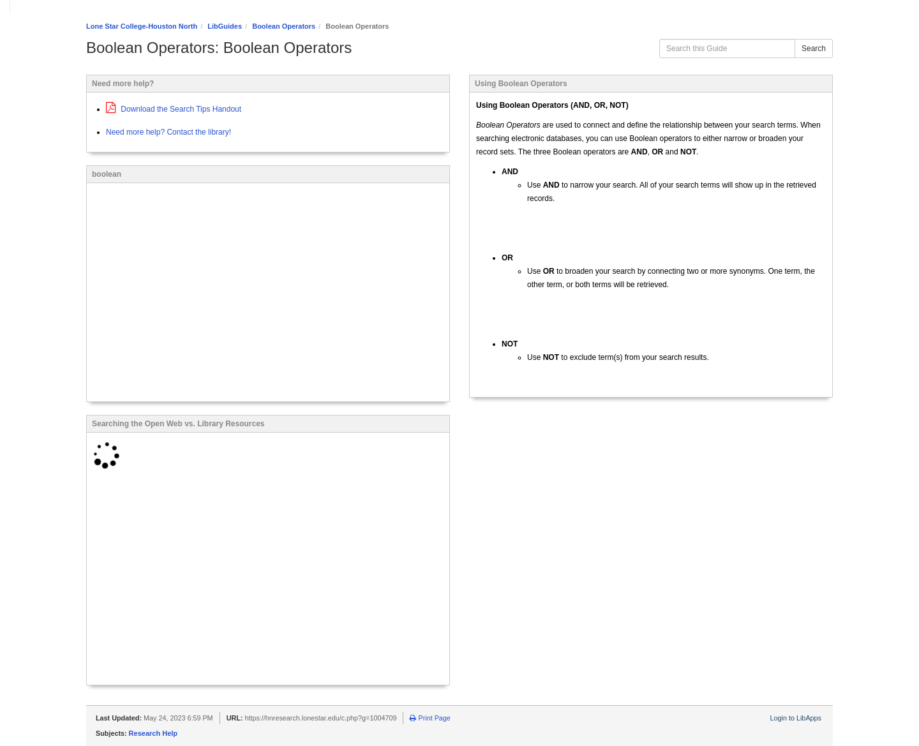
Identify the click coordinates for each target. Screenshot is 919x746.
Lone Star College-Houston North (141, 26)
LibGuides (224, 26)
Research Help (153, 733)
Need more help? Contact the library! (168, 132)
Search (814, 48)
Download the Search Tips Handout (173, 109)
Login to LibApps (795, 718)
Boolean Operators (283, 26)
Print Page (430, 718)
